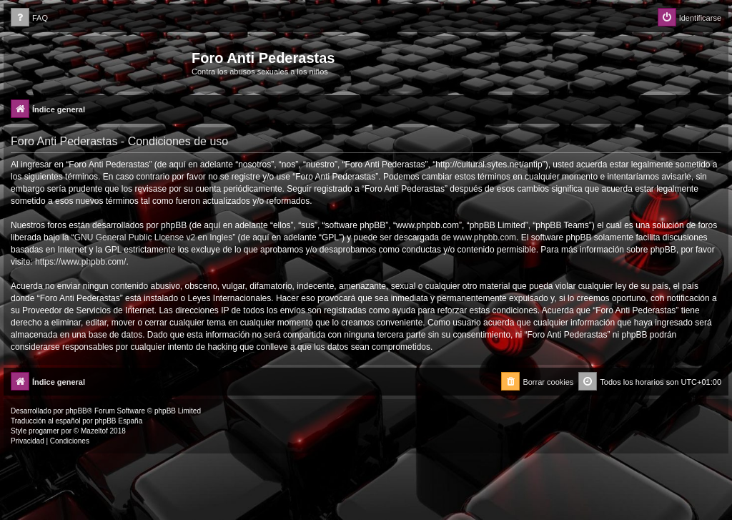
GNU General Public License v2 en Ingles (153, 237)
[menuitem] (29, 18)
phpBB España (118, 421)
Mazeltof (94, 431)
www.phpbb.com (484, 237)
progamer (44, 431)
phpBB (76, 411)
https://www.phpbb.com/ (80, 262)
